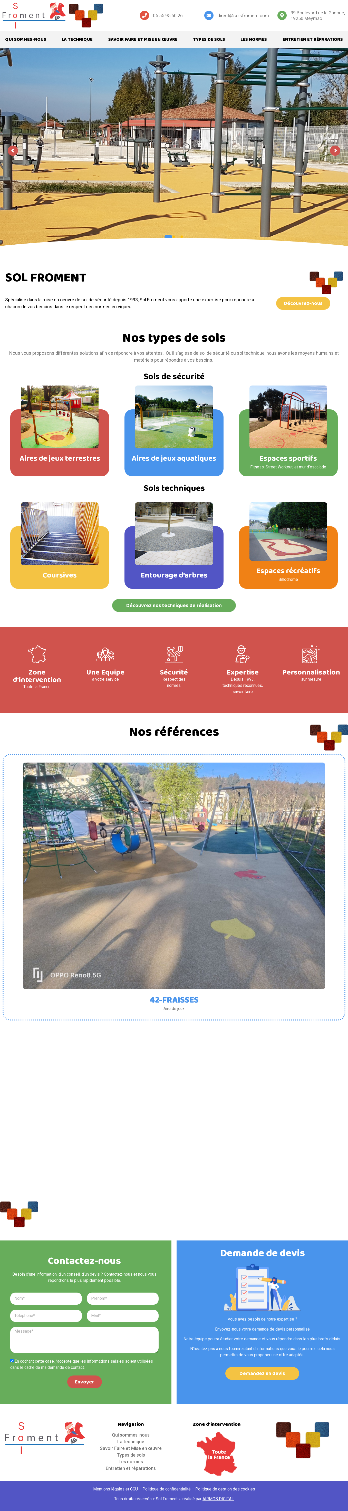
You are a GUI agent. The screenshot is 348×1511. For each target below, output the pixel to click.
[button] (303, 303)
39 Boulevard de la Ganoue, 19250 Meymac (318, 15)
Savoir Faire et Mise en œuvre (143, 39)
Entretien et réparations (313, 39)
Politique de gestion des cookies (225, 1489)
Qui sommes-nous (25, 39)
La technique (77, 39)
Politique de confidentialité (166, 1489)
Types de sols (209, 39)
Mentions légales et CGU (115, 1489)
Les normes (253, 39)
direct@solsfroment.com (243, 15)
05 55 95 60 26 (168, 15)
